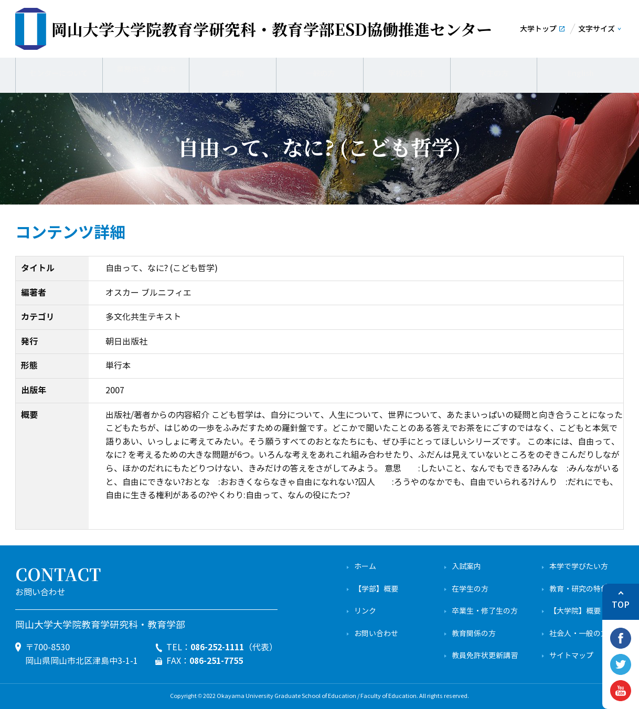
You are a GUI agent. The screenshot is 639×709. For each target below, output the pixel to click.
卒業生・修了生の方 (485, 611)
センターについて (59, 73)
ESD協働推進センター (271, 28)
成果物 (233, 73)
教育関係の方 (474, 633)
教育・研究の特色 (578, 589)
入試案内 (466, 566)
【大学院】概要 (575, 611)
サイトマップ (571, 655)
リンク (365, 611)
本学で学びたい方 (578, 566)
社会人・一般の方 (578, 633)
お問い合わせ (376, 633)
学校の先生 (406, 73)
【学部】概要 (376, 589)
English (580, 73)
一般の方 (320, 73)
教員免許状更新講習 (485, 655)
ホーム (365, 566)
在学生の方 (470, 589)
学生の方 (494, 73)
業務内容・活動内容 (145, 73)
